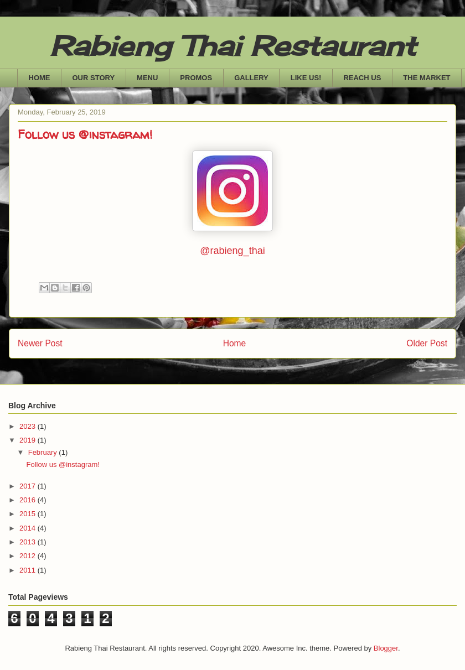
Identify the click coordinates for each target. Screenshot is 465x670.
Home (234, 343)
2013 (28, 542)
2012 (28, 556)
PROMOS (196, 78)
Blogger (386, 648)
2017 (28, 486)
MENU (147, 78)
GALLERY (251, 78)
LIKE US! (306, 78)
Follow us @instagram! (62, 464)
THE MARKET (426, 78)
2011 (28, 570)
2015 (28, 514)
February (43, 452)
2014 (28, 528)
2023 (28, 426)
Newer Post (40, 343)
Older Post (426, 343)
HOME (39, 78)
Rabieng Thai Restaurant (233, 46)
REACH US (362, 78)
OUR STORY (94, 78)
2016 (28, 500)
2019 (28, 440)
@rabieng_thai (232, 250)
